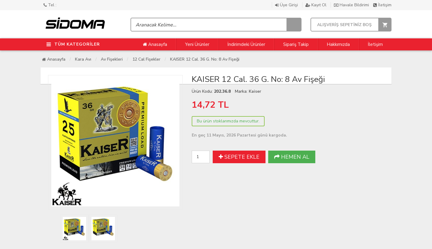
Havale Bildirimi (352, 5)
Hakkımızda (338, 44)
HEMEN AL (291, 157)
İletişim (382, 5)
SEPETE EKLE (239, 157)
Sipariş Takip (296, 44)
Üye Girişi (287, 5)
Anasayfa (155, 44)
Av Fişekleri (112, 59)
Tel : (50, 5)
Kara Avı (83, 59)
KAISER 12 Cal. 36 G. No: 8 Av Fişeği (204, 59)
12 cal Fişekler (146, 59)
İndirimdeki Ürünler (246, 44)
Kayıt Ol (316, 5)
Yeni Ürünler (197, 44)
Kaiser (255, 91)
